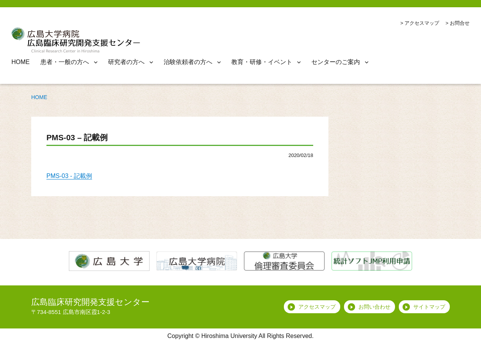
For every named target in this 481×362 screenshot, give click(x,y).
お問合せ (460, 23)
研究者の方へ (126, 62)
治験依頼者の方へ (188, 62)
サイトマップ (429, 307)
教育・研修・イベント (261, 62)
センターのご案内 (335, 62)
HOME (20, 62)
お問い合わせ (374, 307)
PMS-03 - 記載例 (69, 176)
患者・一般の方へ (64, 62)
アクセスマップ (422, 23)
